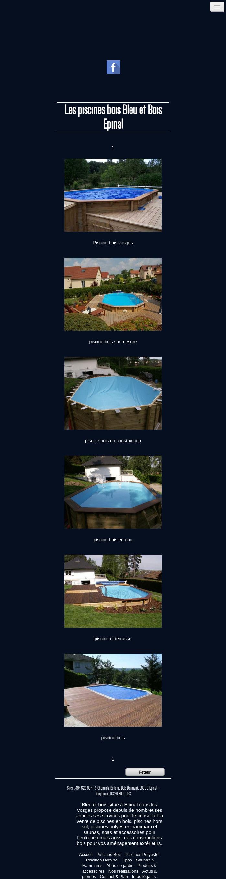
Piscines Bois (108, 854)
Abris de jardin (120, 865)
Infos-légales (144, 876)
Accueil (86, 854)
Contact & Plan (114, 876)
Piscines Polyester (143, 854)
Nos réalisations (123, 871)
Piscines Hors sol (102, 860)
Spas (127, 860)
